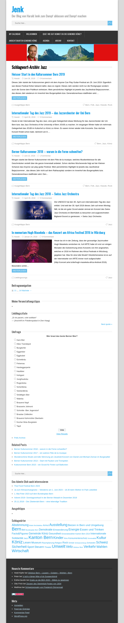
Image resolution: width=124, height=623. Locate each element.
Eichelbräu (21, 359)
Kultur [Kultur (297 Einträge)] (101, 538)
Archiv (58, 40)
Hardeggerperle (23, 367)
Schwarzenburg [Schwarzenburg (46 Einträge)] (80, 543)
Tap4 (19, 426)
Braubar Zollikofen (25, 414)
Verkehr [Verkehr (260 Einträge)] (90, 547)
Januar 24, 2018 (30, 237)
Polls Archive (19, 438)
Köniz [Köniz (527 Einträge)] (17, 542)
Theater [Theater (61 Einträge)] (48, 547)
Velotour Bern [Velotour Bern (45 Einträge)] (78, 547)
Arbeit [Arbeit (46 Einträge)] (31, 525)
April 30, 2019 (29, 117)
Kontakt (70, 40)
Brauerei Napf (23, 402)
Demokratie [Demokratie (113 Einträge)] (46, 529)
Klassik (104, 105)
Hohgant (20, 375)
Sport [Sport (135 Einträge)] (30, 546)
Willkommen (31, 33)
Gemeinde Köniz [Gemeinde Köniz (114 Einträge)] (38, 533)
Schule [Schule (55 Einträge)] (71, 543)
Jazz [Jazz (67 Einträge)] (26, 538)
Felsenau (21, 363)
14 (20, 290)
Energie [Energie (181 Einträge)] (73, 529)
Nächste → (27, 290)
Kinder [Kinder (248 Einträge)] (58, 538)
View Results (62, 434)
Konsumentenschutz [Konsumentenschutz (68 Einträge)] (77, 538)
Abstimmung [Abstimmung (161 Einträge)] (20, 525)
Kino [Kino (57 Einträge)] (66, 538)
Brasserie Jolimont (25, 406)
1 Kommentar (45, 156)
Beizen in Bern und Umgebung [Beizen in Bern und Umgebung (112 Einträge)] (86, 525)
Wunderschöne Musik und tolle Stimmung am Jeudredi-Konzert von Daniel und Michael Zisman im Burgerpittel (62, 457)
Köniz (109, 143)
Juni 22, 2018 (29, 156)
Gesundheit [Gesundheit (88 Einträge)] (55, 533)
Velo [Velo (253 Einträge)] (69, 547)
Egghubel (21, 356)
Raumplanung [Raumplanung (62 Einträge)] (48, 543)
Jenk (17, 9)
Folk (92, 105)
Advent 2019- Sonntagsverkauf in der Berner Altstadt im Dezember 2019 (45, 498)
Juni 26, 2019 (29, 78)
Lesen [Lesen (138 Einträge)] (27, 542)
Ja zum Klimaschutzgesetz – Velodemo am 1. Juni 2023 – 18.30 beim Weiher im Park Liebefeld (55, 490)
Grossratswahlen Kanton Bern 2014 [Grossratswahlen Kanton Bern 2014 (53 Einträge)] (75, 534)
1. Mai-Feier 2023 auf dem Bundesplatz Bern (33, 494)
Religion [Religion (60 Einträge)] (58, 543)
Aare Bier (21, 340)
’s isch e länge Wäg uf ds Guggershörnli (40, 576)
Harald (16, 78)
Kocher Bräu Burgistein (27, 422)
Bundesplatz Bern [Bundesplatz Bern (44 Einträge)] (32, 530)
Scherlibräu (22, 387)
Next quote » (106, 324)
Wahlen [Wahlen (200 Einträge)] (101, 547)
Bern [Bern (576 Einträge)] (16, 528)
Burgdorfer (21, 348)
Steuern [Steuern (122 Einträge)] (39, 546)
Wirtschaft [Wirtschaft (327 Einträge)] (20, 551)
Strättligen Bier (23, 395)
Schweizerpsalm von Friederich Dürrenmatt (44, 587)
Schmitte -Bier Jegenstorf (28, 410)
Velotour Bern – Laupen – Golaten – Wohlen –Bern (50, 573)
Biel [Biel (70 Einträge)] (23, 530)
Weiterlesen (19, 98)
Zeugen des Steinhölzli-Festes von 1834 (43, 584)
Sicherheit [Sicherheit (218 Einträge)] (19, 547)
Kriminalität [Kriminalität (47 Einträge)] (92, 538)
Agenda (46, 40)
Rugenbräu (21, 383)
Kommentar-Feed (21, 612)
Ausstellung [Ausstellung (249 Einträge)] (58, 525)
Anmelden (18, 605)
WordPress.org (20, 616)
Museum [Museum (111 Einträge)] (36, 542)
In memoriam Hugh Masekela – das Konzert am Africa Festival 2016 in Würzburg (58, 232)
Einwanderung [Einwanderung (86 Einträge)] (60, 529)
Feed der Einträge (22, 609)
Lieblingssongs (20, 277)
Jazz (97, 105)
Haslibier (20, 371)
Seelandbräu (22, 391)
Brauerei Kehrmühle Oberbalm (30, 418)
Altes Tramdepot (24, 344)
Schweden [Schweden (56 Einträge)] (91, 543)
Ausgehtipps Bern (22, 105)
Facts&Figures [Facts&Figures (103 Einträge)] (20, 533)
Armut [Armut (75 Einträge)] (46, 525)
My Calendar (14, 33)
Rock (110, 105)
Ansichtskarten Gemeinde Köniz (23, 40)
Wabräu (20, 399)
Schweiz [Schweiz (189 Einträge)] (102, 542)
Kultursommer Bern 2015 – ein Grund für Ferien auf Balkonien (41, 465)
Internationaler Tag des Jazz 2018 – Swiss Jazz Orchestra (45, 193)
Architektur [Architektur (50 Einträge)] (38, 525)
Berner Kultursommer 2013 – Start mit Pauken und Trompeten (41, 461)
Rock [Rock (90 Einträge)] (65, 542)
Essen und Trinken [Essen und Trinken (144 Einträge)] (92, 529)
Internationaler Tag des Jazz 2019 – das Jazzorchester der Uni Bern (51, 113)
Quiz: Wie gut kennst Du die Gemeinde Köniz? (62, 33)
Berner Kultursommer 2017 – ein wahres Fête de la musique (40, 453)
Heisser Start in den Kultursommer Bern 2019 (38, 74)
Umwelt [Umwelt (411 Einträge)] (58, 546)
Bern (87, 105)
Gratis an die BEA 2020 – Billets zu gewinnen (49, 580)
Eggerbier (21, 352)
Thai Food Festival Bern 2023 (27, 486)
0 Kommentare (46, 78)
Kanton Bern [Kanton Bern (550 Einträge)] (41, 537)
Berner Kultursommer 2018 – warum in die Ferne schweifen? (47, 151)
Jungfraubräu (22, 379)
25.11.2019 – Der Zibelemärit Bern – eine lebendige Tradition (40, 501)
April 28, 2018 (29, 198)
